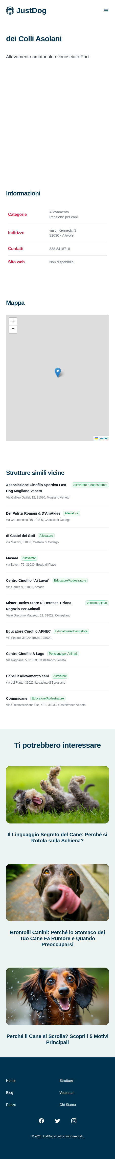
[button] (58, 372)
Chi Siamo (68, 1105)
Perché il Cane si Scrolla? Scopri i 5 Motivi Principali (57, 1039)
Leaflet (101, 438)
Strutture (66, 1081)
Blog (9, 1093)
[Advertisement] (57, 131)
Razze (11, 1105)
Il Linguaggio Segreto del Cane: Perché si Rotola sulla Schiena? (57, 838)
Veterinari (67, 1093)
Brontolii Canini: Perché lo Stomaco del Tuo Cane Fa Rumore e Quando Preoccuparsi (57, 938)
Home (10, 1081)
